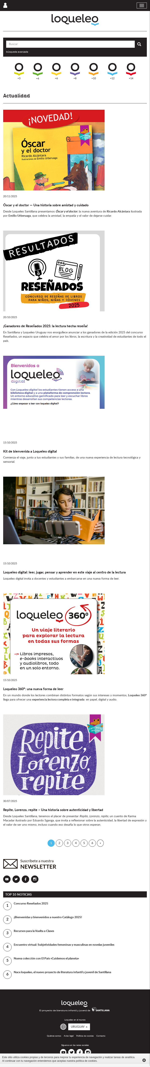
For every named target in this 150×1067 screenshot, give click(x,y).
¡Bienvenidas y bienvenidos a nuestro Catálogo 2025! (48, 917)
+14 (131, 71)
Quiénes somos (54, 1036)
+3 (19, 71)
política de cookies (86, 1060)
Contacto (100, 1036)
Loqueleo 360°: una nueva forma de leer (33, 689)
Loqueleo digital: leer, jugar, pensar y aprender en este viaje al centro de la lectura (64, 572)
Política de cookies (85, 1036)
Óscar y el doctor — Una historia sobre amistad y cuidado (46, 205)
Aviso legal (69, 1036)
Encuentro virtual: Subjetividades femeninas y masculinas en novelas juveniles (64, 944)
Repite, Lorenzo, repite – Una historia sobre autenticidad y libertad (53, 810)
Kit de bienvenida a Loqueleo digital (30, 451)
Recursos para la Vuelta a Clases (34, 931)
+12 (112, 71)
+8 (75, 71)
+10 (93, 71)
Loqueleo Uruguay (75, 20)
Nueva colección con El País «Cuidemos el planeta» (46, 958)
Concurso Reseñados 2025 (31, 903)
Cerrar (144, 1060)
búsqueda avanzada (17, 52)
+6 (56, 71)
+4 (38, 71)
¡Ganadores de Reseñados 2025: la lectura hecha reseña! (45, 326)
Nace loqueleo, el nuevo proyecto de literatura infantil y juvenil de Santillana (62, 972)
